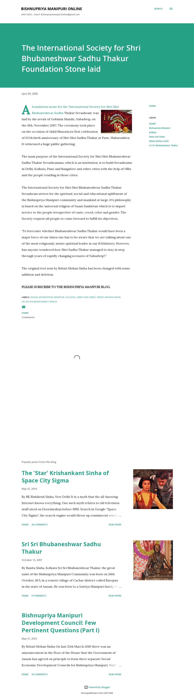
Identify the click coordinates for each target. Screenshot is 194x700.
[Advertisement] (74, 421)
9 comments (38, 595)
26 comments (39, 524)
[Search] (158, 9)
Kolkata (152, 132)
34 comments (39, 674)
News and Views (157, 136)
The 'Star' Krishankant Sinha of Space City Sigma (65, 476)
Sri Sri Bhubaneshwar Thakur (163, 145)
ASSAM (152, 123)
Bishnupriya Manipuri (159, 127)
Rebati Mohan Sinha (159, 141)
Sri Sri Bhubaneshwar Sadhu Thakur (61, 547)
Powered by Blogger (97, 687)
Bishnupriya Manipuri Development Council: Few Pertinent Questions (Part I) (60, 622)
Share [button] (152, 105)
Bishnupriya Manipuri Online (51, 8)
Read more (115, 524)
